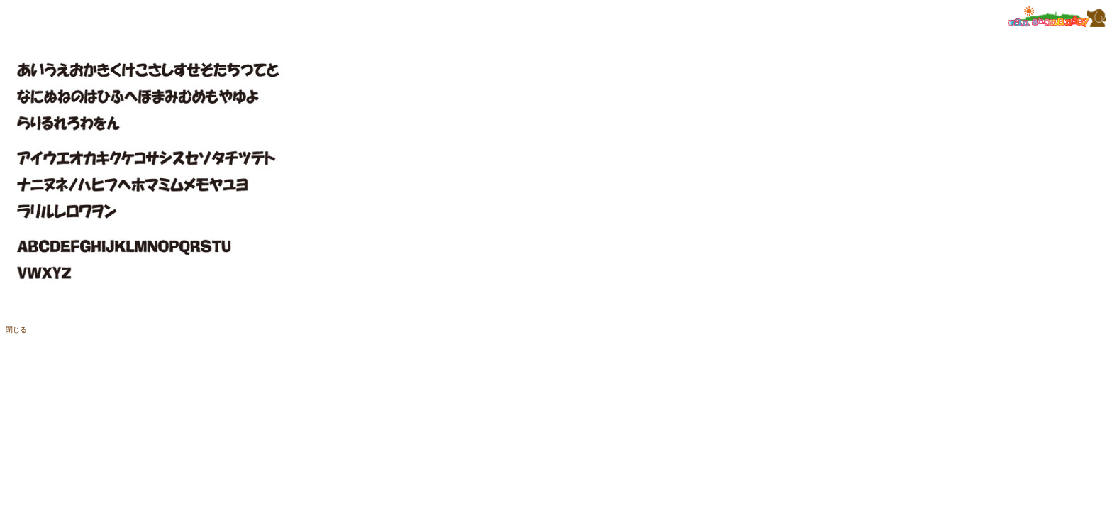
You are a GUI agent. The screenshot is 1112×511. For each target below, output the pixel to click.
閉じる (16, 330)
